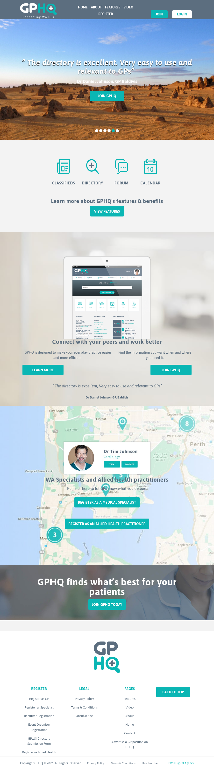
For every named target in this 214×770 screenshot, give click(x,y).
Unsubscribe (84, 716)
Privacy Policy (84, 699)
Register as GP (39, 699)
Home (83, 7)
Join (159, 14)
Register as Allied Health (39, 752)
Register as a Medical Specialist (107, 502)
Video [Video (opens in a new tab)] (130, 707)
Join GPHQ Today (107, 604)
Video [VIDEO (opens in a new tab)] (128, 7)
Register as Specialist (39, 707)
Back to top (173, 692)
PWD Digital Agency (181, 763)
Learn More (43, 370)
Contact (129, 733)
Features (112, 7)
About (96, 7)
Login (182, 14)
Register (105, 14)
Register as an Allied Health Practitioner (106, 524)
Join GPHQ (107, 96)
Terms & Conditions (84, 707)
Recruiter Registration (39, 716)
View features (107, 211)
